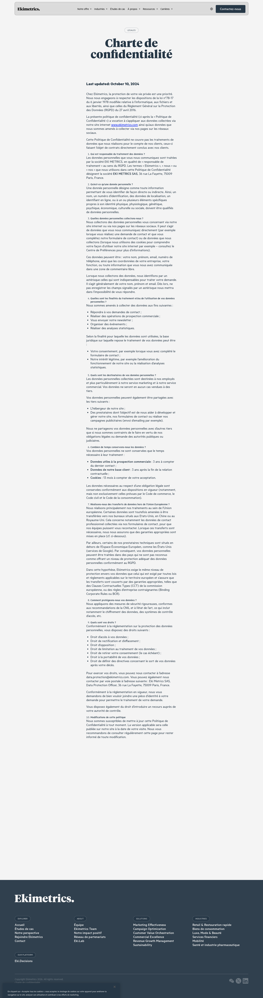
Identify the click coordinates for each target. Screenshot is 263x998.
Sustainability (142, 945)
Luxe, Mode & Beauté (206, 933)
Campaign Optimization (149, 929)
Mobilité (198, 941)
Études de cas (24, 929)
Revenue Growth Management (153, 941)
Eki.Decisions (23, 961)
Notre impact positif (88, 933)
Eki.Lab (79, 941)
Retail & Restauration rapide (211, 925)
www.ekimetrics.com (124, 125)
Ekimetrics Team (85, 929)
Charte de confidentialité (27, 982)
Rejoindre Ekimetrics (29, 937)
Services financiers (204, 937)
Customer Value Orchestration (153, 933)
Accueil (19, 925)
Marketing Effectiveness (149, 925)
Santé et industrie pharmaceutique (216, 945)
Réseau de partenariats (90, 937)
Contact (20, 941)
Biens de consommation (208, 929)
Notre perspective (27, 933)
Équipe (79, 925)
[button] (84, 9)
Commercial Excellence (148, 937)
